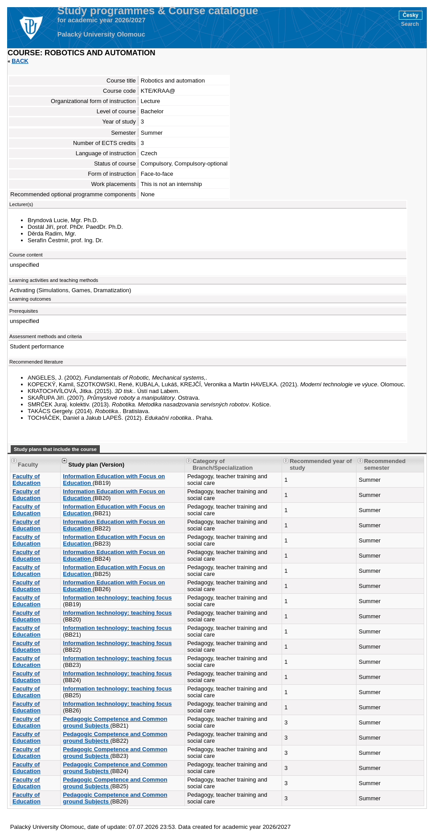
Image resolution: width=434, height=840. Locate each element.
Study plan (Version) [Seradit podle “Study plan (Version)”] (96, 464)
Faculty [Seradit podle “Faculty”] (28, 464)
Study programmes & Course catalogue (157, 10)
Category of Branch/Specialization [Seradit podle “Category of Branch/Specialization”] (222, 464)
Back (20, 61)
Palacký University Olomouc (101, 34)
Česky (410, 15)
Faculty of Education (26, 479)
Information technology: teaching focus (117, 597)
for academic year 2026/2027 (101, 20)
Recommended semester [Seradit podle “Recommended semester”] (384, 464)
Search (410, 24)
